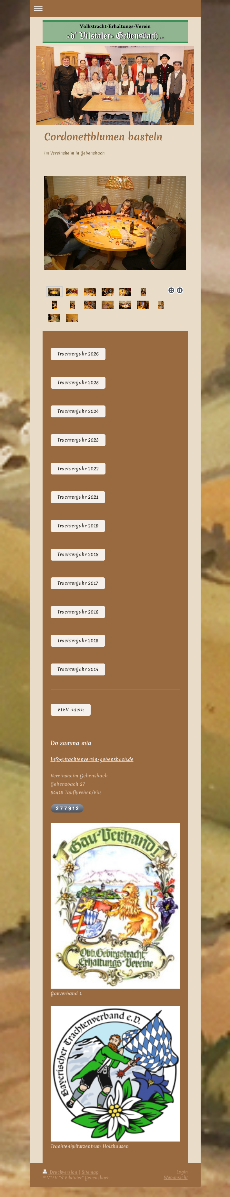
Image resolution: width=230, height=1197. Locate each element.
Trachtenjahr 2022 (78, 468)
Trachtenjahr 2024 (78, 411)
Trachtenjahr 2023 (78, 440)
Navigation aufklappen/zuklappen (115, 8)
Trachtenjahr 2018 (77, 554)
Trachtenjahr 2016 (77, 612)
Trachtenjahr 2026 (78, 354)
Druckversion (60, 1172)
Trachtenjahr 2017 (77, 583)
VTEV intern (70, 709)
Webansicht (176, 1177)
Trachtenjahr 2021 (77, 497)
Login (182, 1172)
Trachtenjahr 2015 (77, 640)
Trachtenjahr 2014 (77, 669)
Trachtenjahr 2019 (77, 526)
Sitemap (90, 1172)
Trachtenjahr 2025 (78, 382)
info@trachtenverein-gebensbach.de (92, 759)
